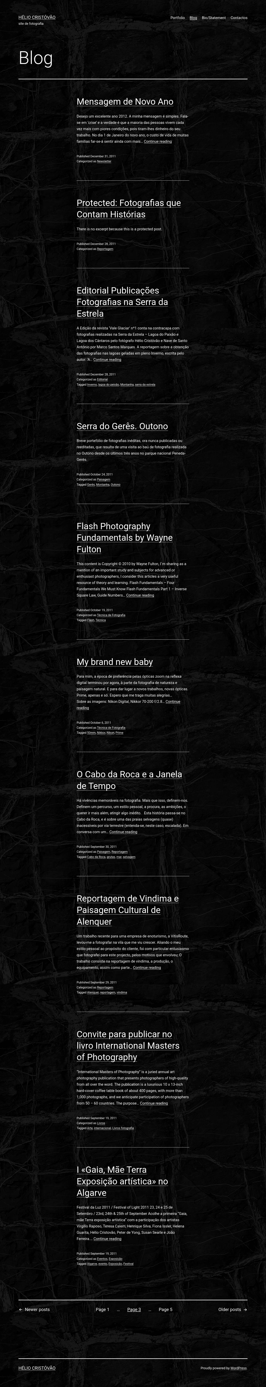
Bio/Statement (214, 18)
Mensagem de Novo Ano (125, 101)
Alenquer (93, 992)
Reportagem (105, 249)
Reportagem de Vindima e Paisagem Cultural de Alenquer (128, 910)
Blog (193, 18)
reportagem (107, 992)
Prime (119, 732)
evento (102, 1264)
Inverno (92, 384)
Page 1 (103, 1309)
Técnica (101, 620)
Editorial (102, 379)
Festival (128, 1264)
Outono (115, 484)
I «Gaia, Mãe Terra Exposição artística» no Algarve (122, 1181)
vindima (122, 992)
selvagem (129, 857)
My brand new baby (115, 662)
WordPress (239, 1368)
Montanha (127, 384)
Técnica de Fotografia (111, 615)
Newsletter (104, 161)
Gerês (91, 484)
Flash (90, 620)
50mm (91, 732)
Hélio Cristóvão (37, 17)
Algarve (92, 1264)
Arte (90, 1128)
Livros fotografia (123, 1128)
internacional (102, 1128)
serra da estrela (145, 384)
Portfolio (177, 18)
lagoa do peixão (108, 384)
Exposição (115, 1259)
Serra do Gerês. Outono (122, 426)
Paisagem (103, 479)
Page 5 (166, 1309)
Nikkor (101, 732)
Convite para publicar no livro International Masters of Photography (128, 1046)
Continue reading (158, 141)
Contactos (239, 18)
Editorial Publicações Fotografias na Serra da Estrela (122, 302)
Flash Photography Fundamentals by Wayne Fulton (125, 538)
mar (118, 857)
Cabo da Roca (96, 857)
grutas (111, 857)
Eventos (102, 1259)
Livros (101, 1123)
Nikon (110, 732)
